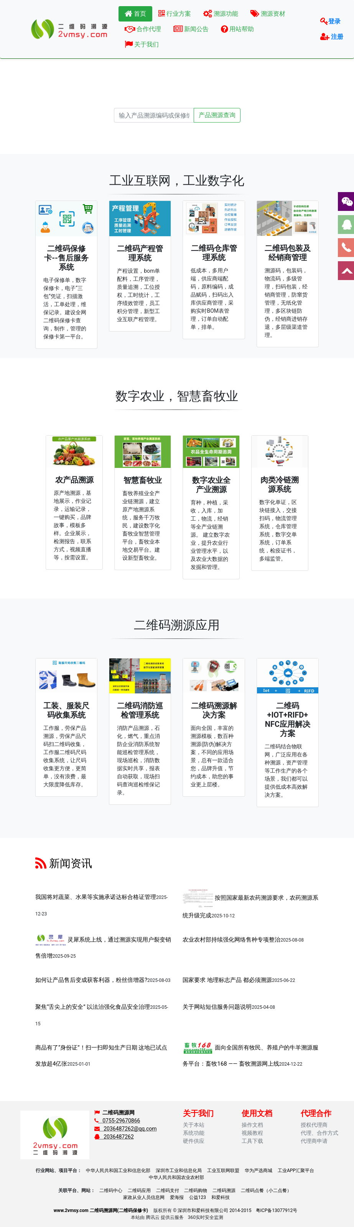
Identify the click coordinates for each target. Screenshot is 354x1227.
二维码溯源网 (118, 1112)
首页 (135, 13)
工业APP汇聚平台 (296, 1170)
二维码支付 (167, 1190)
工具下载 (252, 1141)
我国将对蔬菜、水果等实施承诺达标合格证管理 (95, 897)
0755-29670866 (117, 1121)
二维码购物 (195, 1190)
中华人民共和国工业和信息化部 (118, 1170)
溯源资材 (267, 13)
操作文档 (252, 1125)
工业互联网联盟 (223, 1170)
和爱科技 (220, 1197)
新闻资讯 (63, 863)
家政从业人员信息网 (144, 1197)
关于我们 (142, 44)
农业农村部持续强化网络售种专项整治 (231, 939)
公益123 (197, 1197)
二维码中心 (110, 1190)
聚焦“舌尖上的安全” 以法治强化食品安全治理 (92, 1006)
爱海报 (177, 1197)
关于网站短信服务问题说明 (217, 1006)
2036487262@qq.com (125, 1129)
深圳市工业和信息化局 (179, 1170)
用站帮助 (237, 29)
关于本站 (193, 1125)
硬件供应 (193, 1141)
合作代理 (143, 29)
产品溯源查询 (217, 115)
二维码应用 (139, 1190)
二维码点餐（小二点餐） (266, 1190)
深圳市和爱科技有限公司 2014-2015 (214, 1210)
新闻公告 (191, 29)
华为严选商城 (258, 1170)
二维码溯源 (223, 1190)
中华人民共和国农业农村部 (176, 1177)
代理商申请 (314, 1141)
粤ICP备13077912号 (277, 1210)
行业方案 (174, 13)
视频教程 (252, 1133)
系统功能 (193, 1133)
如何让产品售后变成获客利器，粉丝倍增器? (91, 980)
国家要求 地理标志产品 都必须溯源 (227, 980)
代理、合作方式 (319, 1133)
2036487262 (114, 1137)
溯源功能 (220, 13)
